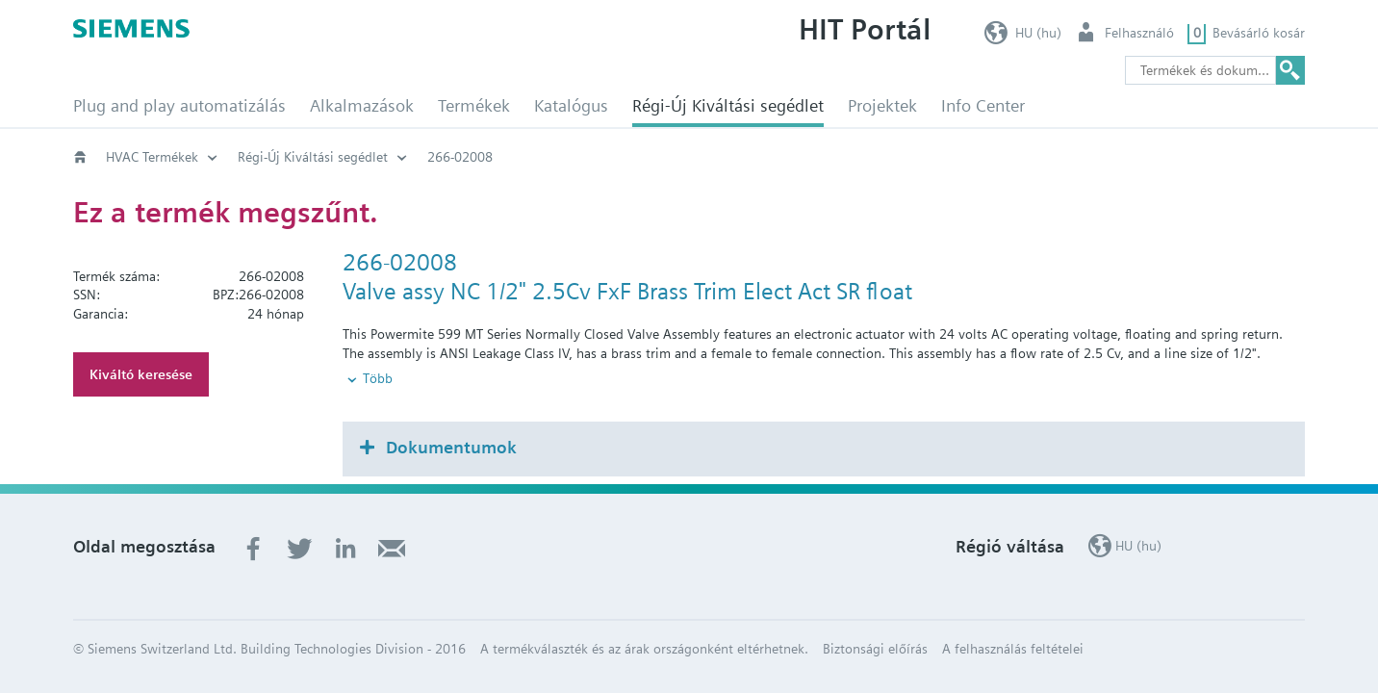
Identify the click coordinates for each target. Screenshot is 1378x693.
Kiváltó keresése (140, 374)
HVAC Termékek (152, 157)
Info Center (983, 105)
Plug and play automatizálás (179, 105)
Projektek (882, 105)
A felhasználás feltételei (1013, 616)
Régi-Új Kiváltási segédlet (728, 105)
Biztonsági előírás (875, 616)
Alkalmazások (362, 105)
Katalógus (571, 105)
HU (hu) (1038, 32)
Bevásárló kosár (1258, 32)
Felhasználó (1139, 32)
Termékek (474, 105)
